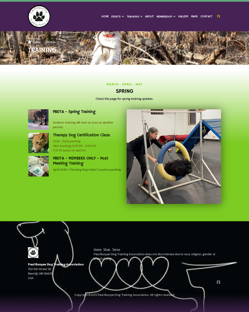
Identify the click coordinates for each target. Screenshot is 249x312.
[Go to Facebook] (218, 16)
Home (37, 42)
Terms (116, 249)
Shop (106, 249)
